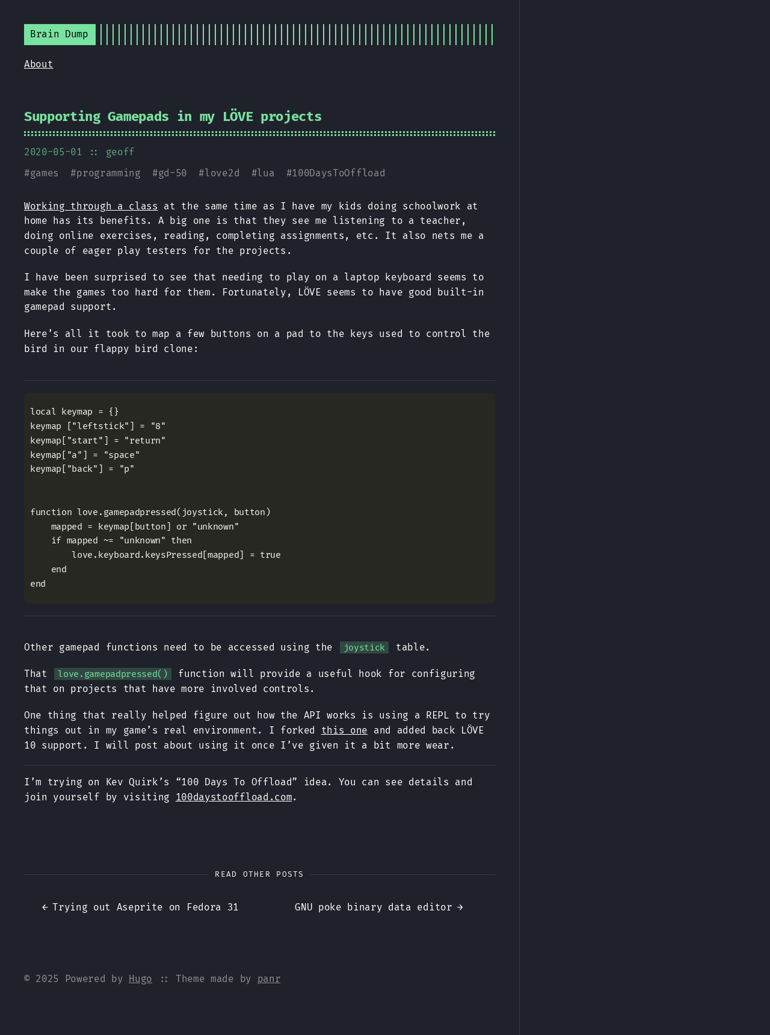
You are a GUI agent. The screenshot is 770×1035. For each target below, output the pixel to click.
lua (265, 173)
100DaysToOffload (338, 173)
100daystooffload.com (234, 797)
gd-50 (172, 173)
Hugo (140, 978)
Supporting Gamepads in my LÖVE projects (173, 116)
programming (108, 173)
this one (344, 730)
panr (269, 978)
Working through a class (91, 206)
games (44, 173)
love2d (222, 173)
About (38, 64)
